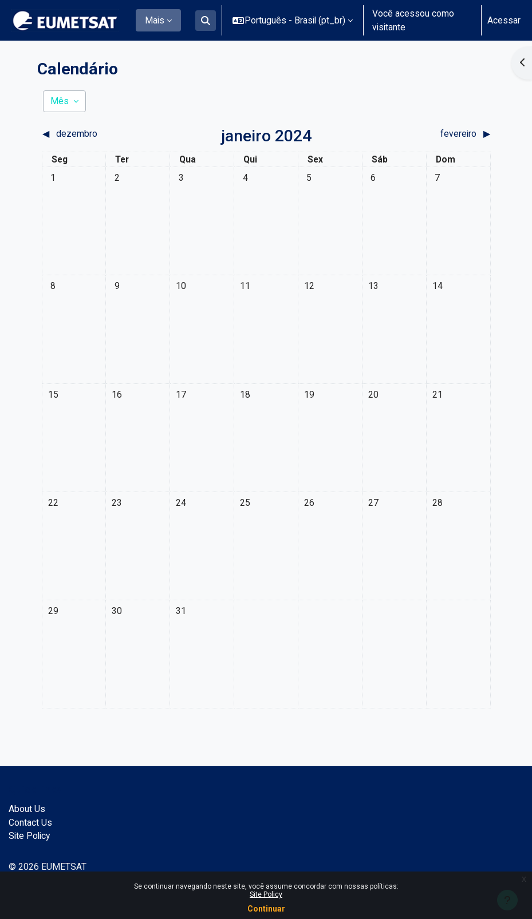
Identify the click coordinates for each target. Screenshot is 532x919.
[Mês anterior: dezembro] (98, 133)
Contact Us (30, 822)
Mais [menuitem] (154, 20)
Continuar (266, 908)
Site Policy (266, 894)
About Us (27, 808)
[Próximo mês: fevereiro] (435, 133)
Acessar (504, 20)
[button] (205, 20)
